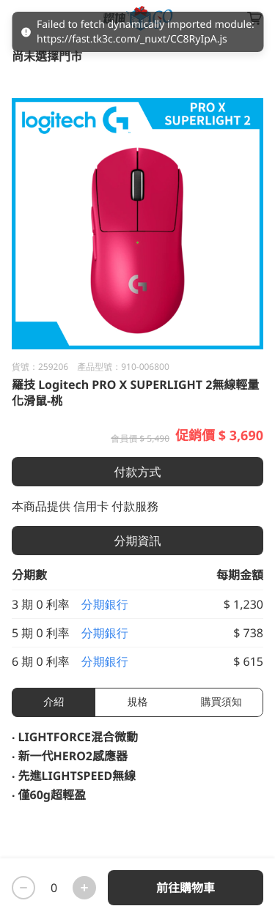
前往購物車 (185, 888)
